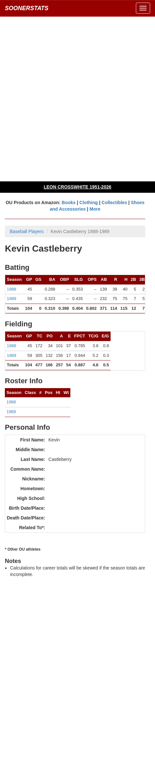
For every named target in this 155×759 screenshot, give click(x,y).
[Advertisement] (77, 99)
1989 (11, 298)
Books (69, 202)
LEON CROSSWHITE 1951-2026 (78, 187)
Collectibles (114, 202)
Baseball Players (26, 231)
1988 (11, 289)
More (94, 209)
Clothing (88, 202)
